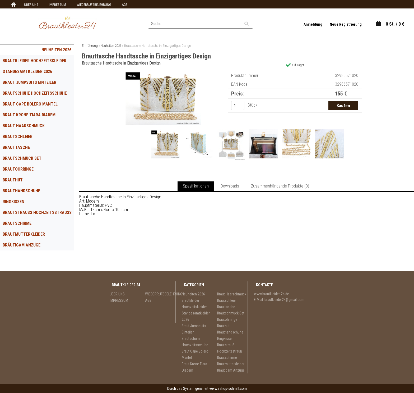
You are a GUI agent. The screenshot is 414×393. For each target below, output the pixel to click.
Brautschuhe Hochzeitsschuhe (35, 93)
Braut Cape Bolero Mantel (30, 104)
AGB (125, 5)
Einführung (90, 46)
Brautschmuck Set (22, 158)
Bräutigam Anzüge (21, 245)
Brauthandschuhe (21, 190)
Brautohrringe (18, 169)
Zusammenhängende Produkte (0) (280, 186)
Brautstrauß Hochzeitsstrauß (37, 212)
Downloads (230, 186)
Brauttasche (16, 147)
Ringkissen (13, 201)
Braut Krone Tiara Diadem (29, 114)
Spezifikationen (196, 186)
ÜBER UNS (31, 5)
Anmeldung (313, 24)
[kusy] (237, 105)
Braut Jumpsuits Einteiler (29, 82)
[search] (253, 24)
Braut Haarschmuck (24, 125)
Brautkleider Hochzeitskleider (34, 60)
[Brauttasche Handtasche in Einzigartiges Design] (162, 72)
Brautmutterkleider (24, 234)
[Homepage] (12, 5)
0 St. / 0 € (395, 24)
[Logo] (67, 23)
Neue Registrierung (346, 24)
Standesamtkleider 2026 (27, 71)
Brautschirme (17, 223)
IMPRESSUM (57, 5)
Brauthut (13, 179)
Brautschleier (17, 136)
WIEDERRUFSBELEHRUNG (94, 5)
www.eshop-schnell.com (228, 388)
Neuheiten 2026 (56, 49)
